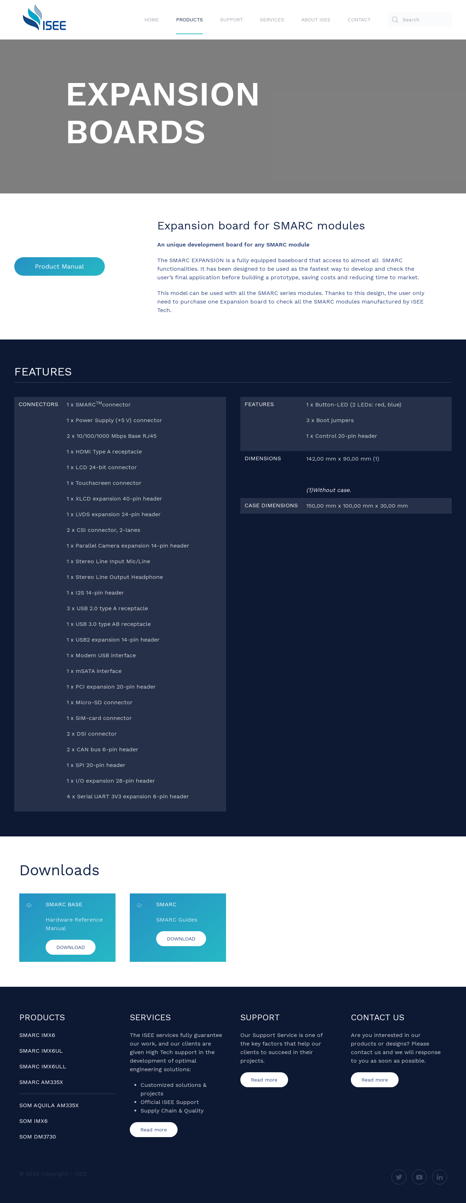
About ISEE (316, 19)
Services (272, 19)
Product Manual (59, 266)
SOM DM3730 (37, 1136)
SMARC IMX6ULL (42, 1066)
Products (189, 19)
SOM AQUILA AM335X (49, 1105)
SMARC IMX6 (37, 1035)
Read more (153, 1129)
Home (151, 19)
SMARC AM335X (41, 1082)
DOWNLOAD (70, 947)
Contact (359, 19)
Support (231, 19)
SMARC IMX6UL (41, 1050)
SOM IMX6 (33, 1121)
